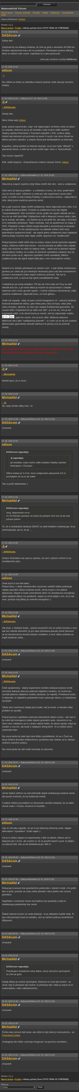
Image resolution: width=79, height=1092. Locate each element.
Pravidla (36, 13)
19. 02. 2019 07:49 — (28, 879)
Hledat (45, 13)
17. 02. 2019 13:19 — (28, 175)
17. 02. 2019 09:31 (10, 32)
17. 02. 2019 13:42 (10, 441)
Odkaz (22, 120)
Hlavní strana (7, 13)
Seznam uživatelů (22, 13)
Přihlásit (21, 19)
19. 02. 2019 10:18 (10, 955)
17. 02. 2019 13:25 (10, 365)
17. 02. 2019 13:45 (10, 543)
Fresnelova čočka (11, 1035)
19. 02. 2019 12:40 (10, 1023)
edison (7, 70)
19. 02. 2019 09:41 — (28, 934)
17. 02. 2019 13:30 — (28, 419)
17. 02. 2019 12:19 (10, 67)
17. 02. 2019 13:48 (10, 613)
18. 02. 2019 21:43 (10, 819)
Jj (3, 102)
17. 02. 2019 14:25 (10, 673)
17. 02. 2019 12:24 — (24, 98)
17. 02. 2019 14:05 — (28, 651)
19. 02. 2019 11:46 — (28, 1001)
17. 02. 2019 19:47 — (28, 762)
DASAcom (9, 35)
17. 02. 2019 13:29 (10, 394)
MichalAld (9, 179)
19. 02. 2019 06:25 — (28, 857)
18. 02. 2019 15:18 (10, 784)
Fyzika (18, 28)
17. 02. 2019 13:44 (10, 497)
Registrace (55, 13)
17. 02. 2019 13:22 (10, 340)
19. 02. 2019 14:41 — (28, 1055)
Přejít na (22, 1086)
